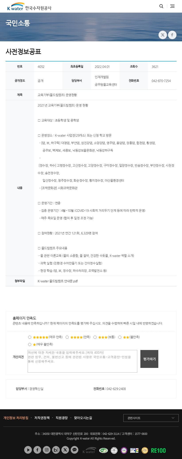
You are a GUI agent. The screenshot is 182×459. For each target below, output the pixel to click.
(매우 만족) (47, 337)
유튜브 (28, 450)
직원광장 (62, 418)
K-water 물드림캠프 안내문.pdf (58, 281)
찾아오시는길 (83, 418)
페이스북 (37, 450)
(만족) (80, 337)
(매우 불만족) (43, 344)
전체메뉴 (172, 6)
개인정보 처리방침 (15, 418)
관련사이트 (134, 418)
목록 (171, 295)
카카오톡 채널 (74, 450)
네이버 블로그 (56, 450)
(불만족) (131, 337)
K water (29, 6)
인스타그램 (46, 450)
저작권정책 (41, 418)
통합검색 (161, 6)
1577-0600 (141, 434)
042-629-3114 (111, 434)
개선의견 (18, 357)
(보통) (106, 337)
